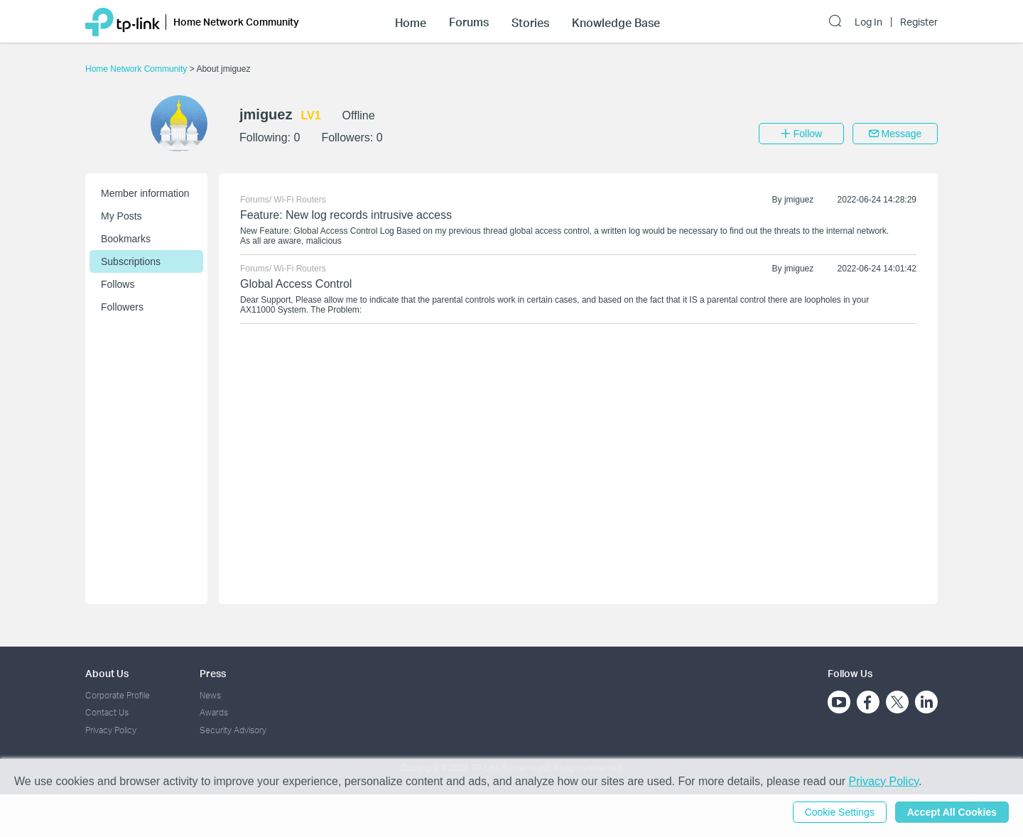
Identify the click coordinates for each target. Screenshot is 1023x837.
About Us (107, 673)
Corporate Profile (117, 695)
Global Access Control (296, 284)
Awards (214, 712)
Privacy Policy (110, 730)
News (210, 695)
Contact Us (107, 712)
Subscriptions (131, 261)
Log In (868, 22)
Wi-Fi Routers (299, 200)
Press (213, 673)
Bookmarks (126, 238)
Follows (117, 284)
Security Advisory (233, 730)
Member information (145, 193)
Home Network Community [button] (236, 22)
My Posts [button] (121, 216)
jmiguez (798, 200)
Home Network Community (137, 69)
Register (919, 22)
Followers (122, 307)
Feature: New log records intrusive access (346, 215)
